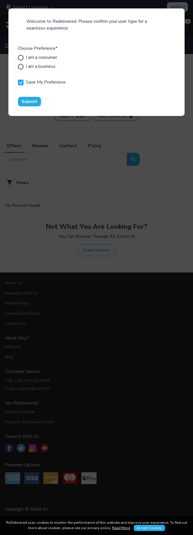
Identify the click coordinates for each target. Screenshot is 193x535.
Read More (121, 527)
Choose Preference (38, 48)
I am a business (37, 66)
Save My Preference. (42, 82)
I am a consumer (37, 57)
